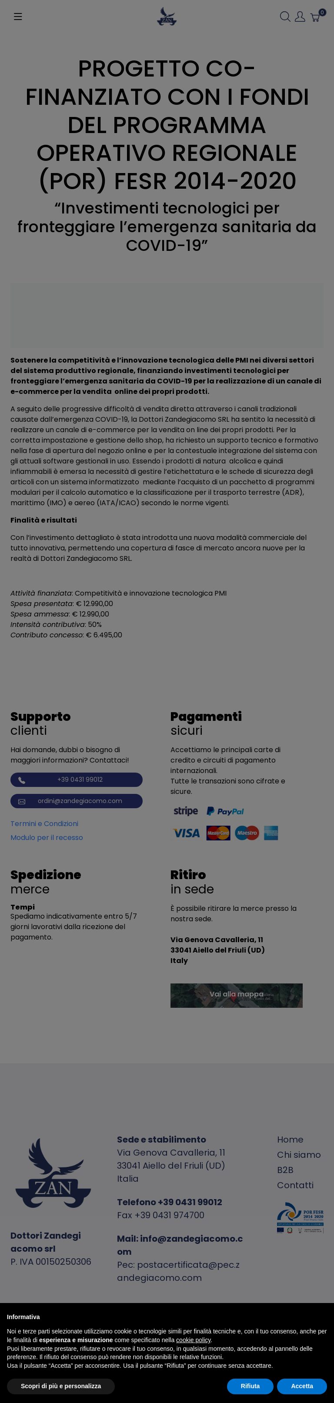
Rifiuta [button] (250, 1386)
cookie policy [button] (193, 1339)
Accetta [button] (302, 1386)
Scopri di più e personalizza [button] (61, 1386)
